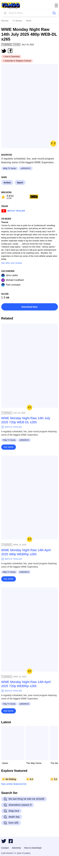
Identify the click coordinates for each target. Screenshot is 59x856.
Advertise (16, 848)
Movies (4, 21)
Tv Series (17, 21)
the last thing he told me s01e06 (24, 799)
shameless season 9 (18, 805)
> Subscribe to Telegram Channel (17, 61)
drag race (11, 811)
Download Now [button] (29, 307)
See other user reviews (11, 263)
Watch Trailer (13, 210)
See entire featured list (13, 784)
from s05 (11, 822)
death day (12, 817)
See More (9, 447)
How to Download (32, 848)
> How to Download (11, 56)
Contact (5, 848)
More (28, 21)
